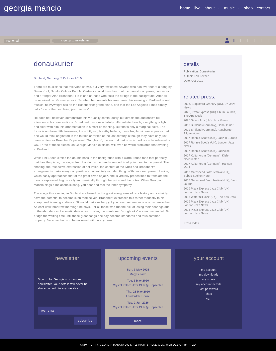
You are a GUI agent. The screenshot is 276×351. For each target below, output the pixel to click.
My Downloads (208, 274)
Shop (248, 8)
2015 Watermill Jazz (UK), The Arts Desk (210, 197)
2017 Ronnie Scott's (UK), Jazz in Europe (210, 137)
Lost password (209, 289)
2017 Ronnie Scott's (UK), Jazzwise (207, 150)
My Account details (208, 284)
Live (197, 8)
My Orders (208, 279)
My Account (209, 269)
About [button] (212, 8)
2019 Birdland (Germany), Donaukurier (209, 125)
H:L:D (192, 344)
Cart (208, 298)
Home (185, 8)
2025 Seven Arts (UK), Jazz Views (206, 120)
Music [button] (232, 8)
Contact (263, 8)
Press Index (191, 223)
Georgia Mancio (33, 8)
